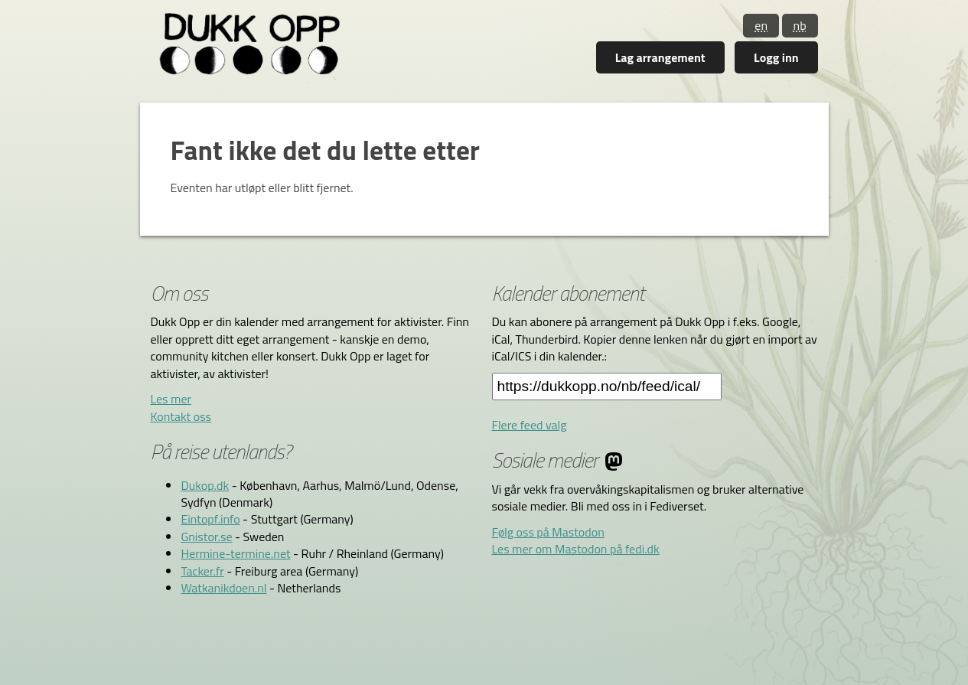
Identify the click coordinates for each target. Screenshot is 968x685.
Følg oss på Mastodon (548, 532)
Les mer (170, 399)
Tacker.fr (202, 571)
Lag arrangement (660, 57)
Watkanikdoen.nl (223, 588)
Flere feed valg (529, 425)
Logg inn (776, 57)
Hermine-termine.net (235, 553)
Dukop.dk (205, 485)
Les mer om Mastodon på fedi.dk (576, 549)
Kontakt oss (180, 416)
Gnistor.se (206, 536)
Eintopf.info (210, 519)
